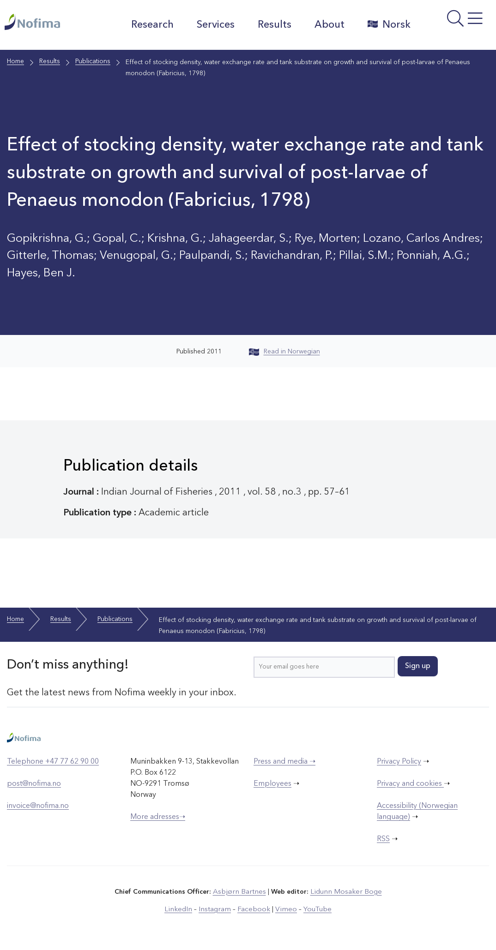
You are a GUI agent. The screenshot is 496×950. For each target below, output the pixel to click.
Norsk (384, 24)
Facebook (253, 908)
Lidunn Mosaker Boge (343, 891)
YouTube (311, 908)
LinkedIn (184, 908)
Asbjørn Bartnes (242, 891)
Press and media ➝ (284, 761)
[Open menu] (453, 27)
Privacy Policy (399, 761)
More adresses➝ (157, 817)
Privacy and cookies (410, 784)
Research (148, 25)
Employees (272, 784)
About (325, 25)
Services (211, 25)
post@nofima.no (34, 784)
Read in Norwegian (284, 351)
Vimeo (282, 908)
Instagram (217, 908)
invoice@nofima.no (38, 806)
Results (270, 25)
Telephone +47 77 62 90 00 (53, 761)
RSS (383, 839)
